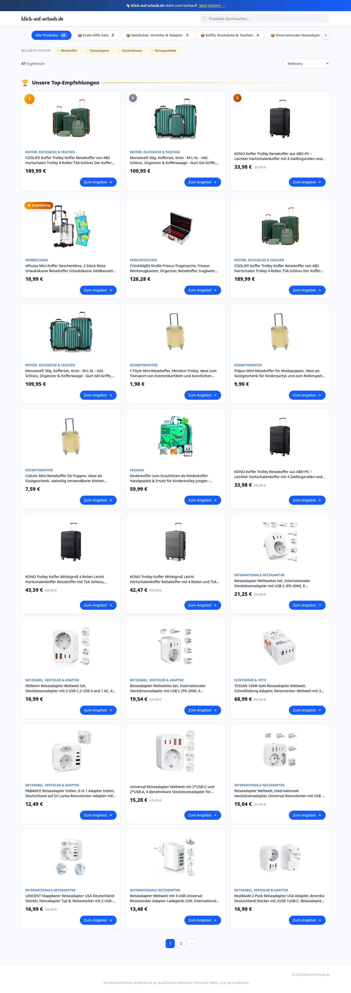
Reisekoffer (67, 50)
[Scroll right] (326, 35)
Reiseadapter (98, 50)
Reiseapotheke (163, 50)
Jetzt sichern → (212, 5)
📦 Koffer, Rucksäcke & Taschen (230, 35)
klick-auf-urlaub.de (42, 19)
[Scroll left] (25, 35)
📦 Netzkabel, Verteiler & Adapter (158, 35)
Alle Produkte (51, 35)
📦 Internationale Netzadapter (300, 35)
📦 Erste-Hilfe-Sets (97, 35)
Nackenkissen (130, 50)
